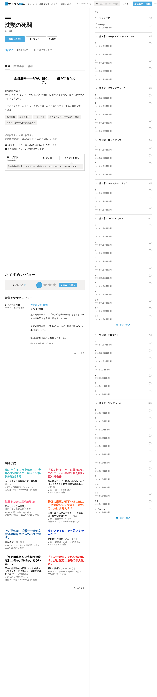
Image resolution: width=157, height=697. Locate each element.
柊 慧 (52, 487)
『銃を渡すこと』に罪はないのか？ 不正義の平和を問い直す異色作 (66, 473)
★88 (50, 490)
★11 (50, 572)
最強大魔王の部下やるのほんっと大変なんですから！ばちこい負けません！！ (66, 505)
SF (56, 490)
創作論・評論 (61, 542)
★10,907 (9, 577)
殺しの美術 (53, 568)
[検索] (97, 3)
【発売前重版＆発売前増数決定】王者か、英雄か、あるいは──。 (23, 560)
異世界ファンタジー (22, 487)
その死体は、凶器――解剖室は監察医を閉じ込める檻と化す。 (23, 534)
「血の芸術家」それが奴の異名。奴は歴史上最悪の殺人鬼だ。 (66, 560)
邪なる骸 (9, 542)
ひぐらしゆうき (68, 568)
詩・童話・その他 (21, 512)
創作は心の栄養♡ (56, 539)
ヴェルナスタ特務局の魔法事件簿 (21, 481)
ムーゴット (72, 539)
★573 (7, 512)
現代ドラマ (21, 577)
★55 (50, 519)
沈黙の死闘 (18, 25)
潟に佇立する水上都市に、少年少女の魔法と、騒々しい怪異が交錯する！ (23, 473)
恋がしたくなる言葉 (14, 506)
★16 (50, 542)
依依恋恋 (24, 574)
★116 (7, 545)
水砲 (75, 516)
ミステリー (18, 545)
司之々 (8, 484)
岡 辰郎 (9, 31)
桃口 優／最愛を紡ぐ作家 (18, 509)
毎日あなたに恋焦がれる (20, 501)
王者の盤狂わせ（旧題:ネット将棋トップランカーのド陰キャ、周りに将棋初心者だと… (23, 571)
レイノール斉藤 (12, 305)
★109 (7, 487)
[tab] (8, 67)
